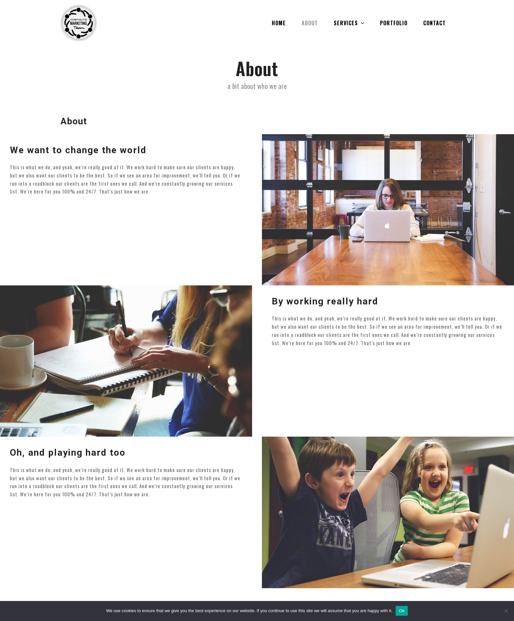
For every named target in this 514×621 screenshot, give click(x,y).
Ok (402, 610)
